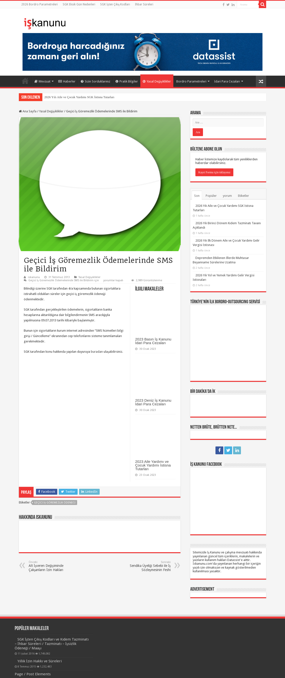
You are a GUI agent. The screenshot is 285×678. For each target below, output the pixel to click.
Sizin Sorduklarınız (95, 81)
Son (197, 196)
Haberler (66, 81)
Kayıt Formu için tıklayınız (214, 172)
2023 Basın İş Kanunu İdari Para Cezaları (153, 341)
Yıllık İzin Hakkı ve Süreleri (39, 661)
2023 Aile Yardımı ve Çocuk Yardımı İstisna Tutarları (153, 465)
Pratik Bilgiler (127, 81)
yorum (227, 196)
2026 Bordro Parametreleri (39, 4)
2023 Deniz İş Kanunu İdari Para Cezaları (153, 402)
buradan (97, 351)
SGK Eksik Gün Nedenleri (79, 4)
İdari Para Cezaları (227, 81)
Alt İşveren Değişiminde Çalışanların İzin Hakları (54, 566)
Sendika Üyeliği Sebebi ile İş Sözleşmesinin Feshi (145, 566)
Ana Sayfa (25, 81)
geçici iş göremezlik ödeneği (54, 502)
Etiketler (243, 196)
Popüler (211, 196)
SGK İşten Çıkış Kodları (115, 4)
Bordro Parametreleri (191, 81)
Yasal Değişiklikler (157, 81)
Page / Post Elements (33, 674)
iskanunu (34, 277)
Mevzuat (42, 81)
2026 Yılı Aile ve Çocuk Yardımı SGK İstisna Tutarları (79, 97)
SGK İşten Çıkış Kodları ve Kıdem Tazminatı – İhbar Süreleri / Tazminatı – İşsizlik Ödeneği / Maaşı (52, 643)
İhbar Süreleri (144, 4)
